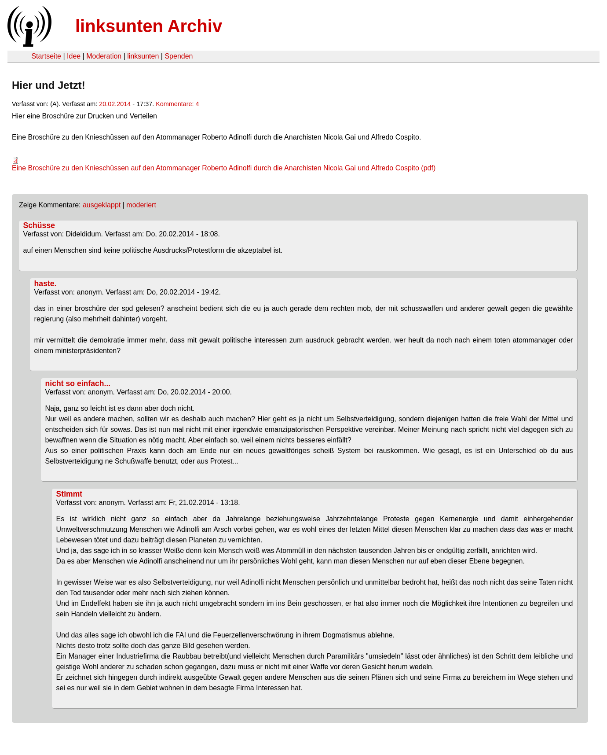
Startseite (46, 56)
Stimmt (69, 494)
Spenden (179, 56)
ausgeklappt (102, 205)
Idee (73, 56)
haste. (45, 283)
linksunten (143, 56)
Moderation (103, 56)
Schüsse (39, 225)
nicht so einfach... (78, 383)
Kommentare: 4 (177, 103)
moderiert (141, 205)
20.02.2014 (115, 103)
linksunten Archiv (148, 26)
